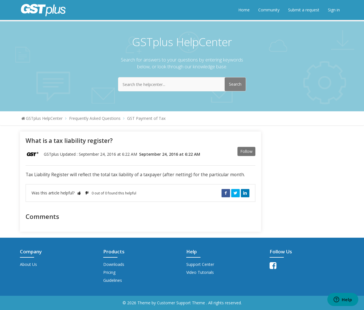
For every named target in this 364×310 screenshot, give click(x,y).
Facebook (226, 193)
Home (244, 10)
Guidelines (112, 280)
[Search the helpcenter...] (182, 84)
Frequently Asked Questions (95, 118)
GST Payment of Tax (146, 118)
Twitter (235, 193)
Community (269, 10)
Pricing (109, 272)
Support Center (200, 264)
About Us (28, 264)
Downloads (113, 264)
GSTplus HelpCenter (44, 118)
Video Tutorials (200, 272)
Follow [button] (246, 151)
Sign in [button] (334, 10)
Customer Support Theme (181, 302)
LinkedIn (245, 193)
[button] (79, 193)
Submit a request (303, 10)
